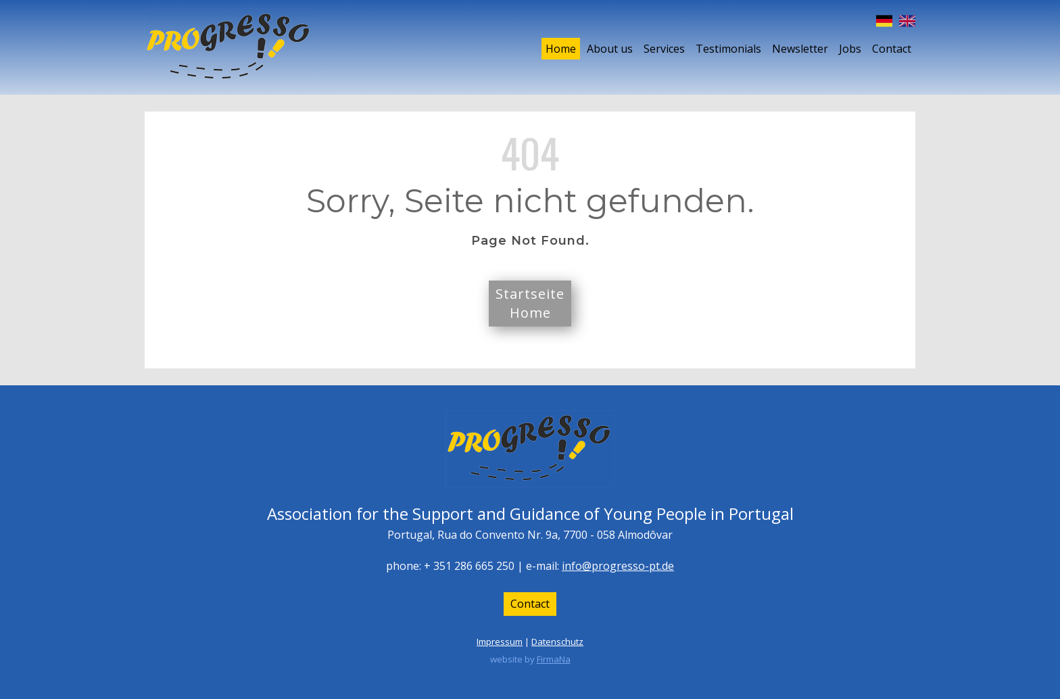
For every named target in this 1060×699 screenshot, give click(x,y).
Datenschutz (557, 641)
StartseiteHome (530, 303)
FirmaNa (554, 659)
